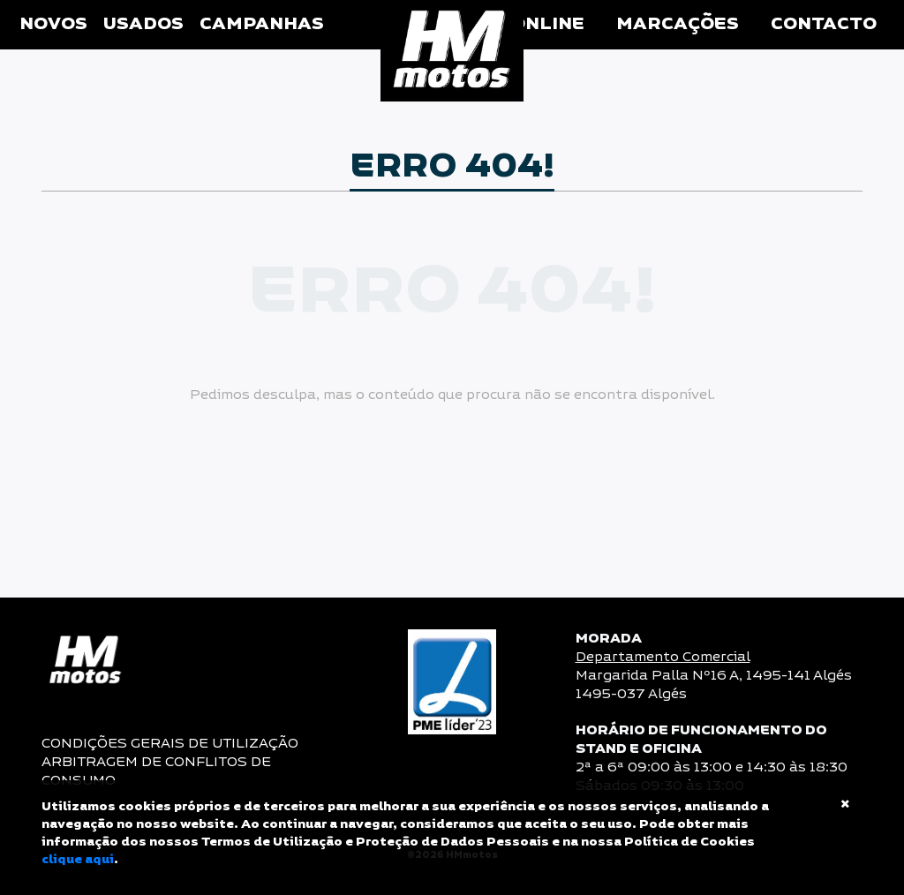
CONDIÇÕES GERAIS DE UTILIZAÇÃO (169, 743)
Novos (53, 24)
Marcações (677, 24)
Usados (143, 24)
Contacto (824, 24)
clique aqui (77, 860)
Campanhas (262, 24)
